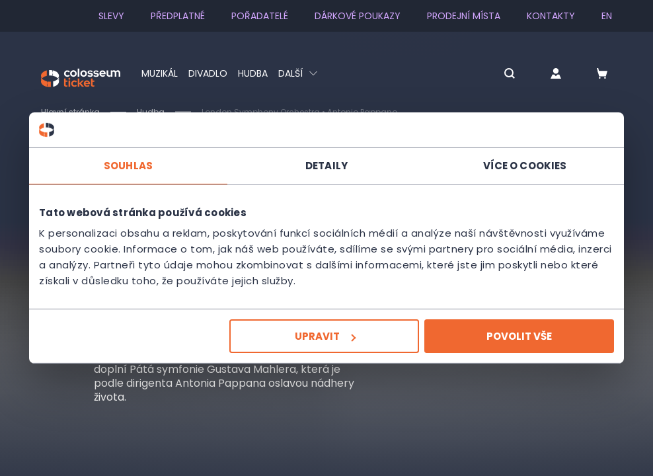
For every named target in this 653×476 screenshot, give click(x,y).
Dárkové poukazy (358, 16)
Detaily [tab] (326, 165)
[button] (509, 74)
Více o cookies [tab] (524, 165)
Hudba (253, 73)
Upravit (325, 336)
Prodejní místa (463, 16)
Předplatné (178, 16)
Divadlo (207, 73)
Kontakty (551, 16)
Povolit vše (519, 336)
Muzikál (159, 73)
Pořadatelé (259, 16)
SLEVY (111, 16)
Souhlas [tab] (128, 165)
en (606, 16)
